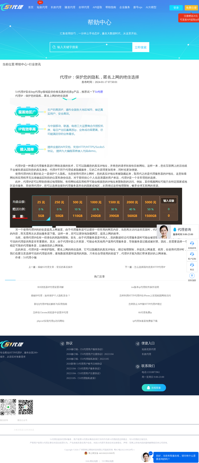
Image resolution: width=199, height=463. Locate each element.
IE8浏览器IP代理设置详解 (50, 287)
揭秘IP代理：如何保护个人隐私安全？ (50, 295)
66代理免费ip (145, 312)
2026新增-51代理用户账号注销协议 (84, 364)
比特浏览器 (29, 430)
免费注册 (191, 8)
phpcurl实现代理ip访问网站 (50, 321)
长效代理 (56, 7)
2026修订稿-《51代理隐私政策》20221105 (87, 359)
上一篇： (51, 267)
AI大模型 (151, 7)
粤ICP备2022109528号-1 (124, 450)
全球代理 (84, 7)
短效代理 (42, 6)
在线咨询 (192, 248)
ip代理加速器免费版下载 (145, 321)
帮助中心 (21, 64)
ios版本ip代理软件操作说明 (145, 287)
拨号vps (137, 7)
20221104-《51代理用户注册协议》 (84, 373)
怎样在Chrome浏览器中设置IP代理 (50, 312)
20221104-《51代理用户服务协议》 (84, 368)
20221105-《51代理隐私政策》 (81, 378)
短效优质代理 (149, 349)
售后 (192, 269)
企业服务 (124, 7)
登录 (176, 7)
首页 (30, 7)
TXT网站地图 (107, 461)
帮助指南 (110, 7)
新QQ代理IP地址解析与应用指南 (50, 304)
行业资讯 (35, 64)
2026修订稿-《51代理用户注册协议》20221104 (89, 354)
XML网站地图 (91, 461)
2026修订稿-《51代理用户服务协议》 (85, 349)
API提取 (97, 7)
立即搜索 (141, 47)
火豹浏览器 (19, 430)
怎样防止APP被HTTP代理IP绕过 (145, 304)
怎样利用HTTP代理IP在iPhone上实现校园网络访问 (145, 295)
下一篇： (145, 267)
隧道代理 (70, 7)
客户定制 (192, 259)
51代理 (99, 91)
